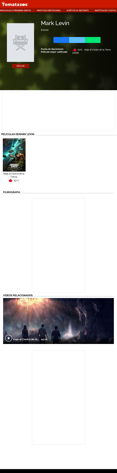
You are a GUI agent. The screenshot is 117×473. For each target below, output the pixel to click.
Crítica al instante (78, 10)
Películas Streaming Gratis (16, 10)
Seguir (20, 66)
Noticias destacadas (49, 10)
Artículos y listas (106, 10)
